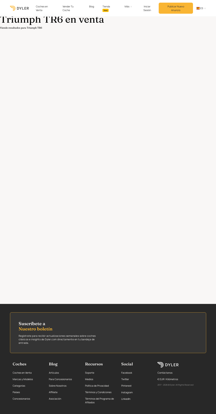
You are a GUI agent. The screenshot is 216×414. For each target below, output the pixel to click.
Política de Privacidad (97, 385)
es (199, 8)
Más (127, 6)
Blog (91, 6)
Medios (89, 379)
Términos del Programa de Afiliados (99, 400)
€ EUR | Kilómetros (167, 379)
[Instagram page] (135, 392)
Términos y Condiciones (98, 392)
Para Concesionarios (60, 379)
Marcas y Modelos (23, 379)
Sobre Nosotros (57, 385)
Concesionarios (21, 398)
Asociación (55, 398)
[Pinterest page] (135, 385)
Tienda (106, 8)
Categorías (19, 385)
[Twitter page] (135, 379)
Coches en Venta (42, 8)
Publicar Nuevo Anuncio (175, 8)
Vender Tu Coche (68, 8)
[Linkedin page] (135, 399)
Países (16, 392)
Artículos (54, 372)
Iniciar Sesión (147, 8)
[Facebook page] (135, 372)
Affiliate (53, 392)
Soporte (89, 372)
